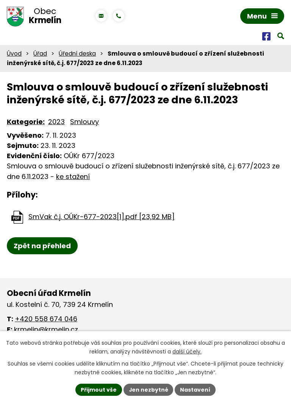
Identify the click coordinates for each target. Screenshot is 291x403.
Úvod (14, 54)
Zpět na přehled (42, 246)
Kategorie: (26, 122)
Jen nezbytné (148, 389)
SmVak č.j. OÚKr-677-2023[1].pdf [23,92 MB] (101, 217)
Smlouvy (84, 122)
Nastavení (195, 389)
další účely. (187, 351)
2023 (56, 122)
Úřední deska (77, 54)
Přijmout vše (98, 389)
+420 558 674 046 (46, 319)
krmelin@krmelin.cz (46, 330)
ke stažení (73, 177)
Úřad (40, 54)
